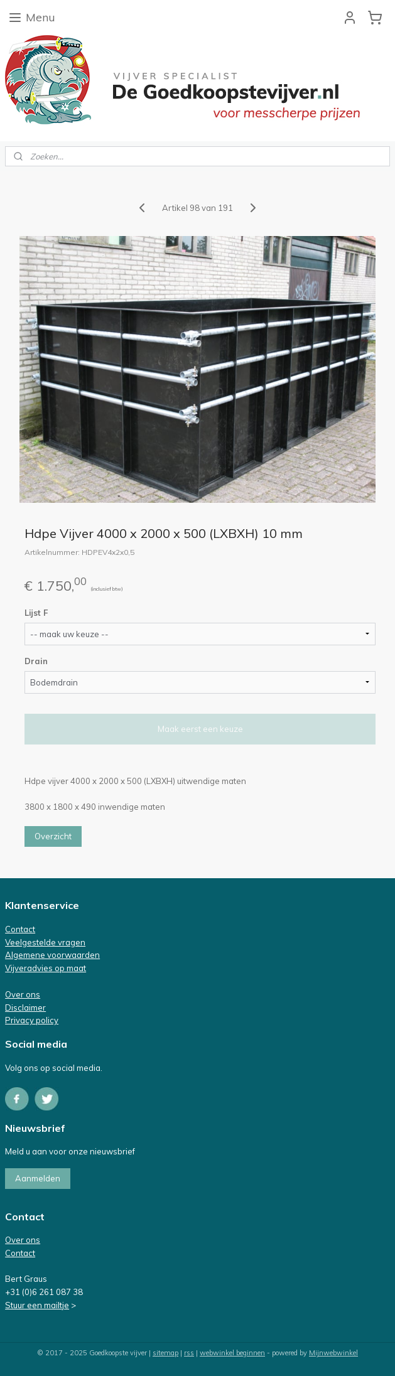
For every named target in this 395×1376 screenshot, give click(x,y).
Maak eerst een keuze (200, 729)
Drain (36, 661)
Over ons (22, 994)
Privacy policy (31, 1020)
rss (189, 1352)
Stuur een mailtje (37, 1305)
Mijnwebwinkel (333, 1352)
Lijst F (36, 613)
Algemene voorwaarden (52, 955)
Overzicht (53, 836)
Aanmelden (37, 1178)
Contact (20, 929)
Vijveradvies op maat (45, 968)
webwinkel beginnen (232, 1352)
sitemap (165, 1352)
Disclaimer (25, 1007)
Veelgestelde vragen (45, 942)
